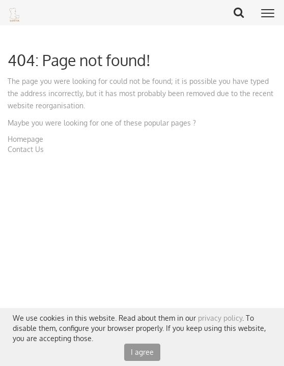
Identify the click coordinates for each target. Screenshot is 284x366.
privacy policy (220, 318)
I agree (142, 352)
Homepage (25, 139)
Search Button (242, 12)
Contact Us (26, 149)
